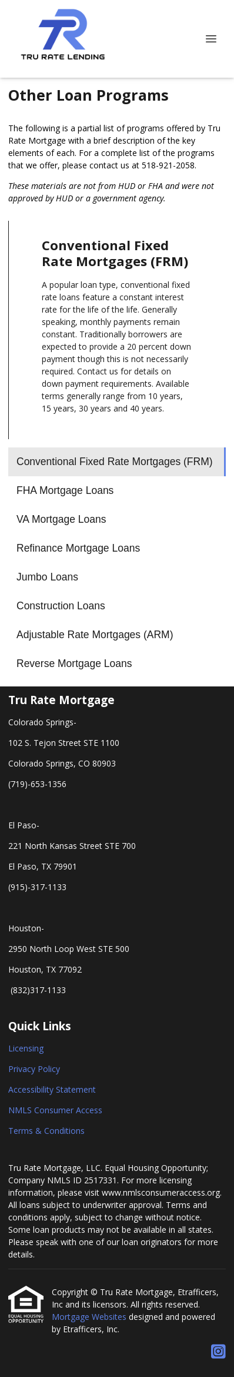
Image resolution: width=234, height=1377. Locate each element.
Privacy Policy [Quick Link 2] (34, 1068)
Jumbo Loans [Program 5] (47, 577)
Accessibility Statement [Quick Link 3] (52, 1089)
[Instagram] (218, 1352)
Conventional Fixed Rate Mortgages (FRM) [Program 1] (114, 461)
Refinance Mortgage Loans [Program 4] (78, 548)
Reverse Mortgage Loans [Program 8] (74, 663)
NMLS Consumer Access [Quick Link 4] (55, 1110)
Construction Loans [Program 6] (60, 606)
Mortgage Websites (90, 1316)
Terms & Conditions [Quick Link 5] (46, 1130)
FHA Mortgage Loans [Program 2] (64, 490)
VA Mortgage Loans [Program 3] (61, 519)
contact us (109, 165)
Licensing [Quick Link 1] (26, 1048)
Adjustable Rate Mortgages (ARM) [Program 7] (94, 635)
